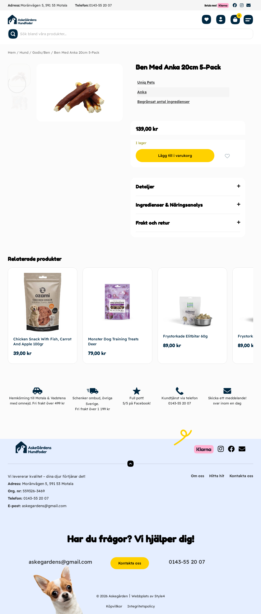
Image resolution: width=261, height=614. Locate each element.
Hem (12, 52)
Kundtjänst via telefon (179, 398)
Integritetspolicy (141, 606)
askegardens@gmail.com (43, 505)
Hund (24, 52)
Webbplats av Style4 (148, 595)
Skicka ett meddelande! (227, 398)
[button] (248, 20)
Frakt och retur (153, 222)
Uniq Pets (146, 82)
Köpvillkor (114, 606)
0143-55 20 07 (100, 5)
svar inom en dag (227, 403)
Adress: (14, 5)
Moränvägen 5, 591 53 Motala (44, 5)
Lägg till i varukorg (174, 155)
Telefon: (82, 5)
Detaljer (145, 186)
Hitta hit (216, 475)
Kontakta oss (241, 475)
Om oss (197, 475)
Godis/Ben (41, 52)
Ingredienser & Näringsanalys (169, 204)
